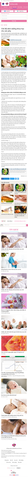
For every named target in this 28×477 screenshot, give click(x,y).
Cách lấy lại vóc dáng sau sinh (7, 214)
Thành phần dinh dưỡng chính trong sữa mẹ (12, 415)
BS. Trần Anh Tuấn (4, 396)
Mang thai (6, 7)
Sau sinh (14, 7)
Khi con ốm (8, 462)
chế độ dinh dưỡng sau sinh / (20, 221)
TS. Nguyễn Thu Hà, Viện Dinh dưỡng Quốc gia (9, 417)
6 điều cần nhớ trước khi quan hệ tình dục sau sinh (13, 332)
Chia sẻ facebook (6, 178)
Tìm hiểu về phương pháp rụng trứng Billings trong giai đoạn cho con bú (12, 373)
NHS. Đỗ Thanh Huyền (5, 250)
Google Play (21, 11)
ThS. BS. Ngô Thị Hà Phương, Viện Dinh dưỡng (9, 438)
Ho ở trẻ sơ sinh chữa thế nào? (8, 395)
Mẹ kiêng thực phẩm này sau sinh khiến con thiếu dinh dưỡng (20, 216)
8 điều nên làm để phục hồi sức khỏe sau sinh (12, 249)
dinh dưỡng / (10, 221)
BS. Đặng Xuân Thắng (5, 271)
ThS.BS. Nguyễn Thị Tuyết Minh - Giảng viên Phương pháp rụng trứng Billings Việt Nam (12, 376)
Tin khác (14, 230)
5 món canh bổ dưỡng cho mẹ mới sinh (18, 169)
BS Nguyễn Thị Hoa (5, 38)
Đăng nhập (14, 20)
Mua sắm (20, 462)
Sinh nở (10, 7)
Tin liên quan (5, 182)
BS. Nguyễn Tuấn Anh (5, 333)
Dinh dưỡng (20, 7)
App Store (8, 11)
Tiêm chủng (14, 462)
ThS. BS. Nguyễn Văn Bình (5, 313)
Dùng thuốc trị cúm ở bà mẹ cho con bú (11, 269)
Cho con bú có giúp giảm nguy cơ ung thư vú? (12, 352)
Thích (12, 178)
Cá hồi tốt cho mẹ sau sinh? (6, 203)
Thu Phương (3, 353)
